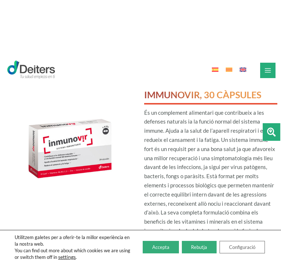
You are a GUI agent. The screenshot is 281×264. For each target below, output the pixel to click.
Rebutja (190, 247)
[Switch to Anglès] (243, 69)
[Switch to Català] (229, 69)
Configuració (239, 247)
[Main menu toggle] (268, 70)
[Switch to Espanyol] (215, 69)
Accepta (147, 247)
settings (86, 257)
